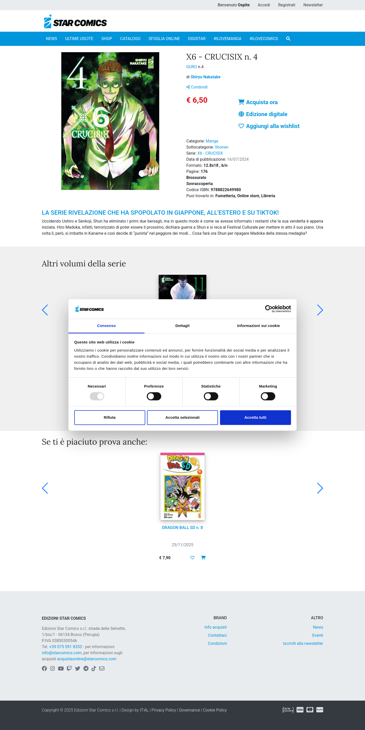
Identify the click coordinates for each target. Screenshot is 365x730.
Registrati (286, 5)
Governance (189, 710)
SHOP (106, 38)
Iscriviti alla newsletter (303, 643)
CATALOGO (130, 38)
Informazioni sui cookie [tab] (258, 325)
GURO (192, 66)
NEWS (51, 38)
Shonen (222, 147)
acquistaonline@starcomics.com (86, 658)
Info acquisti (216, 627)
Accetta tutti (255, 417)
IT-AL (144, 710)
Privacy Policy (164, 710)
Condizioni (217, 643)
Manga (212, 141)
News (318, 627)
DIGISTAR (197, 38)
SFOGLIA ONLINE (164, 38)
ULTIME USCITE (79, 38)
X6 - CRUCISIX (210, 153)
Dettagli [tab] (182, 325)
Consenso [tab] (106, 325)
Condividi (197, 87)
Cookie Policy (215, 710)
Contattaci (217, 635)
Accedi (264, 5)
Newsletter (313, 5)
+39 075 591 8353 (65, 646)
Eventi (317, 635)
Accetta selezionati (182, 417)
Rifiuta (110, 417)
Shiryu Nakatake (206, 77)
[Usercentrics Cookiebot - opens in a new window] (269, 309)
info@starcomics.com (62, 652)
